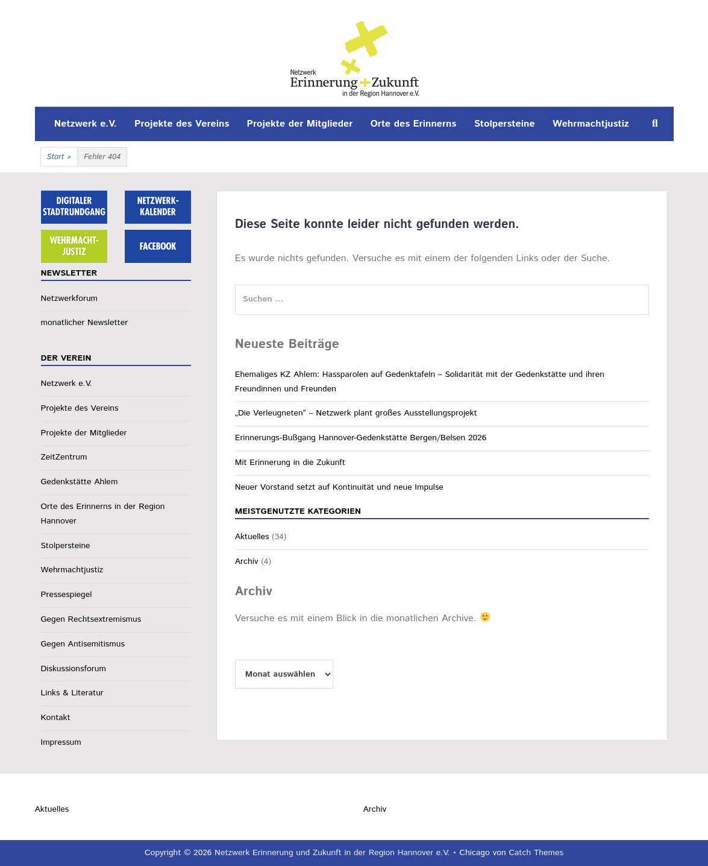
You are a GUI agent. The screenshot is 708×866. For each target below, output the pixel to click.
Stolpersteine (504, 124)
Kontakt (55, 718)
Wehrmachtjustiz (591, 124)
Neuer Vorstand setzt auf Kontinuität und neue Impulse (339, 487)
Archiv (246, 561)
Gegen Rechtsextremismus (91, 619)
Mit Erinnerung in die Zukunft (290, 463)
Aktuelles (252, 537)
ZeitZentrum (64, 457)
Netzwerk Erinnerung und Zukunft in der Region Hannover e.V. (332, 853)
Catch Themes (536, 853)
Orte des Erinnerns (414, 124)
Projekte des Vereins (181, 124)
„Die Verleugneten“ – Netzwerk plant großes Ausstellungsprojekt (356, 413)
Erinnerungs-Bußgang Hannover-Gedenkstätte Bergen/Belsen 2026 (361, 438)
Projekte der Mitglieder (300, 124)
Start (59, 157)
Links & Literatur (72, 693)
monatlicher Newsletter (84, 323)
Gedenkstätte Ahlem (79, 482)
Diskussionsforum (73, 669)
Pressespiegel (66, 595)
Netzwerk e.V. (85, 124)
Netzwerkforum (69, 298)
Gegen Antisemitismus (83, 644)
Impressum (61, 742)
